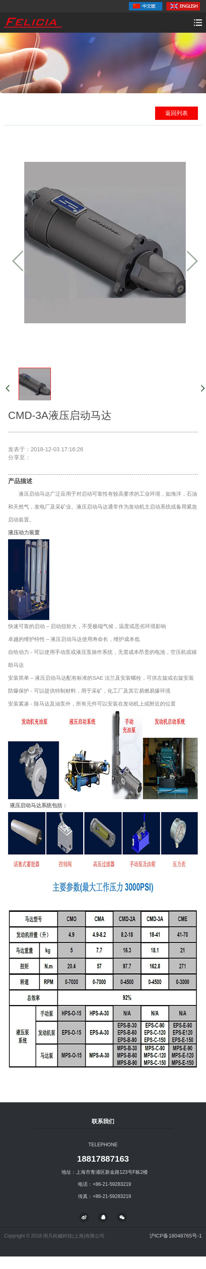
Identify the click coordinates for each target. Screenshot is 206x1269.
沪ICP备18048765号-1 (175, 1236)
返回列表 (176, 113)
